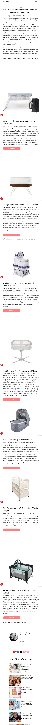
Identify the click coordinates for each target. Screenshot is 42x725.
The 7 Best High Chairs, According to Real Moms (15, 622)
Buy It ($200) (11, 468)
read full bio (22, 641)
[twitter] (21, 652)
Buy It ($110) (11, 310)
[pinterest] (1, 115)
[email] (27, 652)
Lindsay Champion (16, 15)
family (21, 7)
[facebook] (17, 652)
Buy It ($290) (11, 399)
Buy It (12, 148)
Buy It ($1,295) (11, 235)
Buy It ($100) (11, 617)
